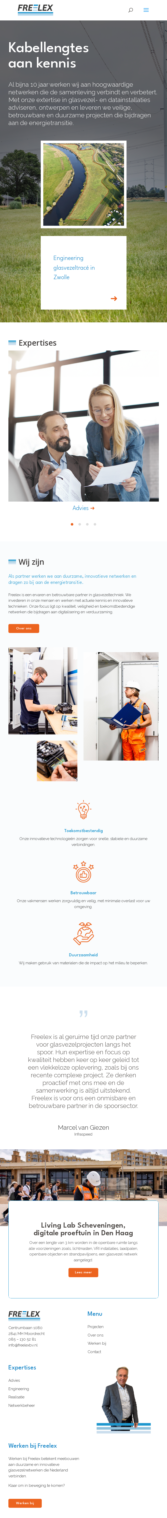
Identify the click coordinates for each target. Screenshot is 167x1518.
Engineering (18, 1389)
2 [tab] (79, 524)
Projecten (96, 1326)
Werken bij (97, 1343)
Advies (14, 1380)
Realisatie (16, 1397)
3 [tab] (87, 524)
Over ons (95, 1335)
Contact (94, 1352)
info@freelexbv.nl (23, 1345)
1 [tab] (72, 524)
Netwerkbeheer (21, 1405)
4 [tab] (95, 524)
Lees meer (83, 1272)
